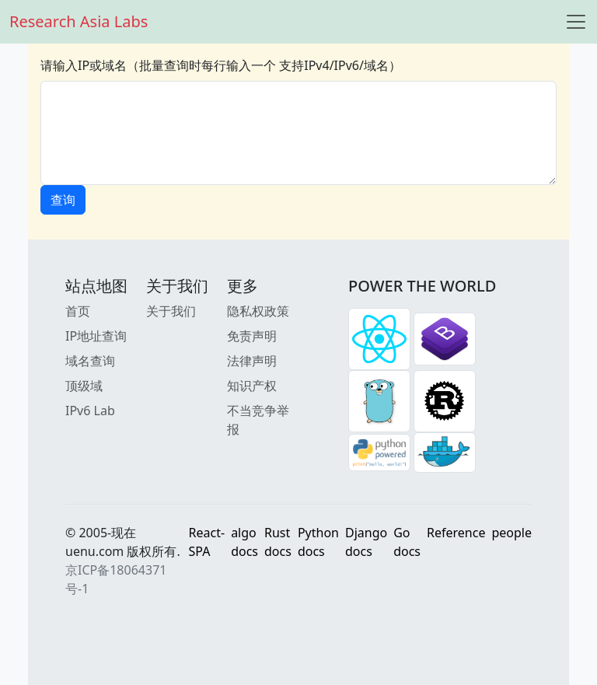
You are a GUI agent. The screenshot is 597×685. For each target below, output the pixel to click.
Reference (456, 532)
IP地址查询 (96, 335)
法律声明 (252, 360)
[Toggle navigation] (576, 21)
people (511, 532)
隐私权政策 (258, 311)
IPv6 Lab (90, 410)
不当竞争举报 (258, 420)
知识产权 (252, 385)
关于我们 (171, 311)
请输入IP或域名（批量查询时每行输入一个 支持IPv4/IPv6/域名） (220, 65)
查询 (63, 199)
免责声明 (252, 335)
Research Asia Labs (78, 21)
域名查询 (90, 360)
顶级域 (84, 385)
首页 (77, 311)
